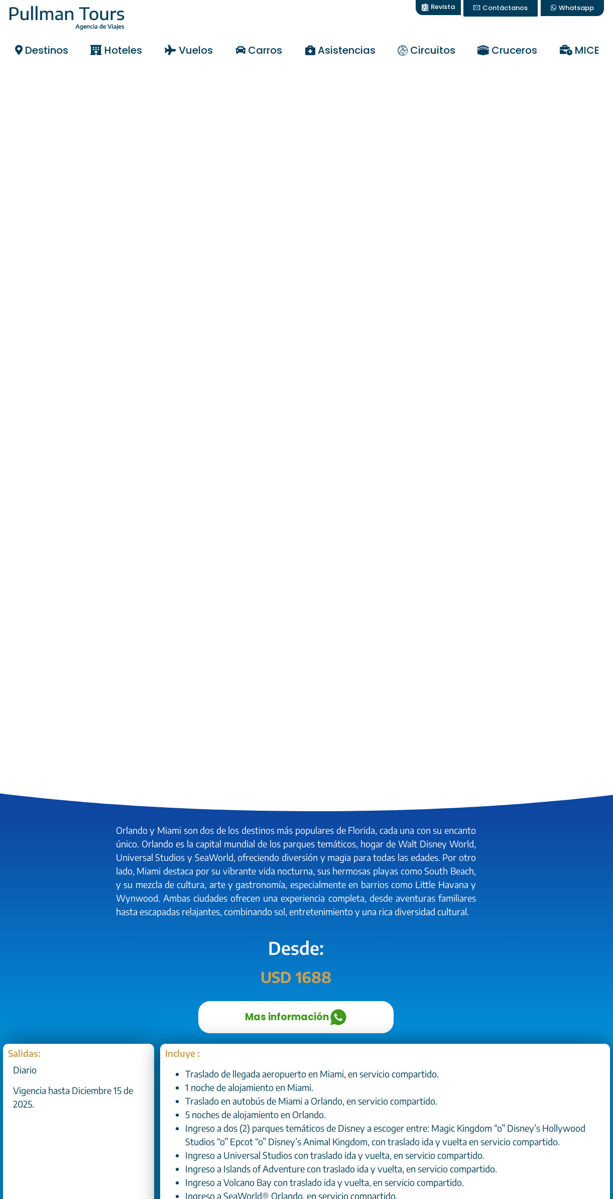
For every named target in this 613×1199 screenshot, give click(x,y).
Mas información (296, 1017)
